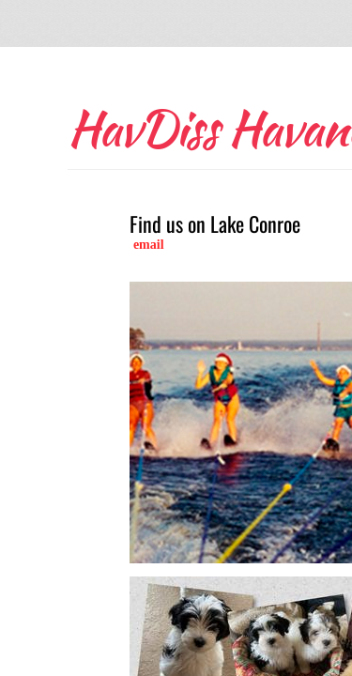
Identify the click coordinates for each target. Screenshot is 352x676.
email (148, 245)
